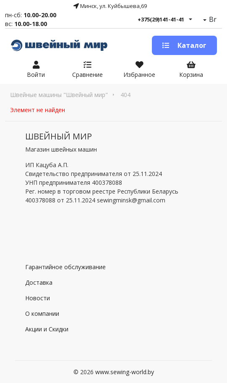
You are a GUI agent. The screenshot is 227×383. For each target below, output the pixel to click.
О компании (42, 313)
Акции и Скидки (46, 329)
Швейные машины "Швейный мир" (59, 95)
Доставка (38, 282)
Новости (37, 298)
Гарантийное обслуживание (65, 267)
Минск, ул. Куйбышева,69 (110, 6)
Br (212, 19)
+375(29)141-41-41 (161, 19)
